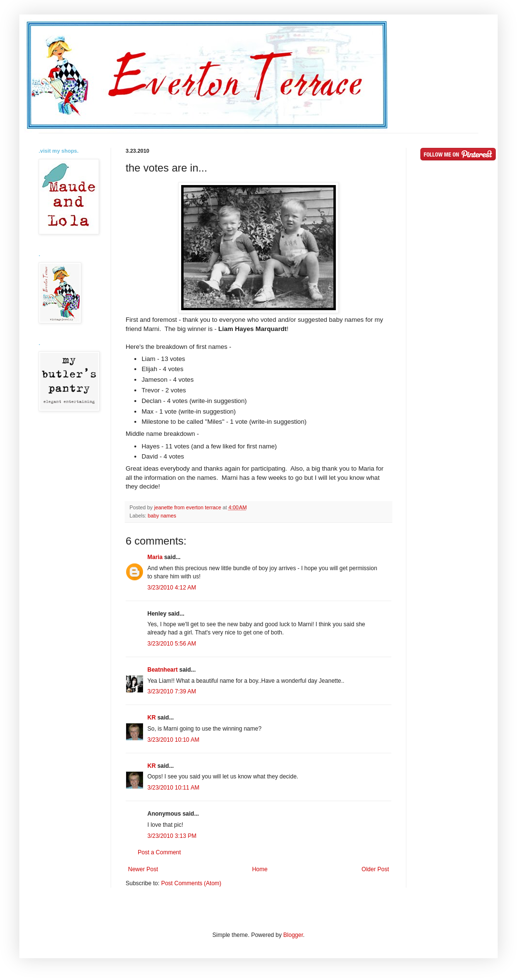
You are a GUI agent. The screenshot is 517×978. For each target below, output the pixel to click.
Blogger (293, 935)
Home (260, 869)
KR (151, 717)
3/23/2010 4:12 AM (171, 587)
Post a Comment (159, 852)
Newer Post (143, 869)
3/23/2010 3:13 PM (171, 836)
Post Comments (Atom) (191, 883)
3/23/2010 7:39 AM (171, 691)
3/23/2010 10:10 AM (173, 739)
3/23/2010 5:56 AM (171, 643)
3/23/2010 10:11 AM (173, 787)
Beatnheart (162, 669)
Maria (154, 557)
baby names (162, 515)
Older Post (375, 869)
